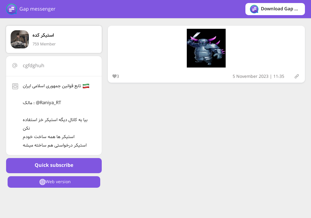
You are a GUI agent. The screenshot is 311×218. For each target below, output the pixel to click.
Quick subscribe (54, 165)
